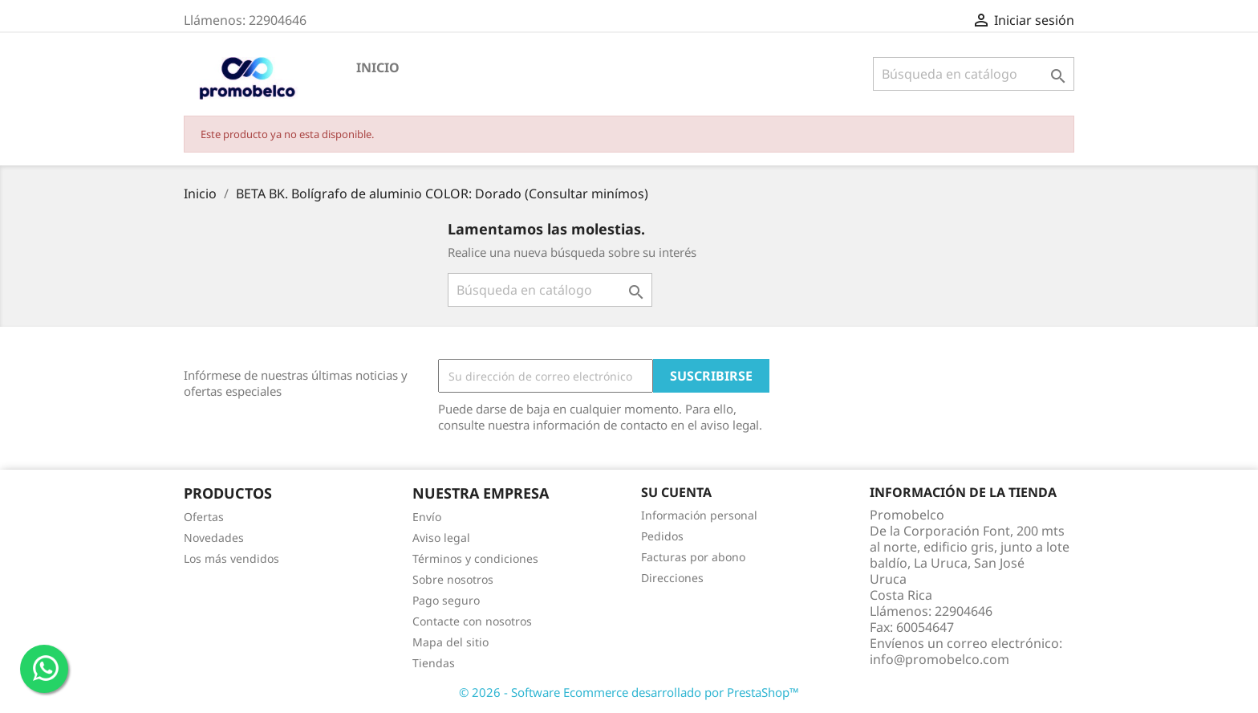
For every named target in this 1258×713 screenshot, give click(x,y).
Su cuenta (676, 492)
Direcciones (672, 577)
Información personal (699, 515)
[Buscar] (973, 74)
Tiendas (433, 662)
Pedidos (662, 536)
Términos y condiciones (475, 558)
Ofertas (204, 516)
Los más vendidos (231, 558)
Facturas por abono (693, 556)
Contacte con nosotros (472, 621)
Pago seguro (446, 600)
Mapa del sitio (450, 642)
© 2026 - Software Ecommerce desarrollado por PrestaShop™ (629, 692)
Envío (426, 516)
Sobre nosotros (452, 579)
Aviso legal (441, 537)
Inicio (378, 67)
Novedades (214, 537)
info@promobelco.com (939, 659)
